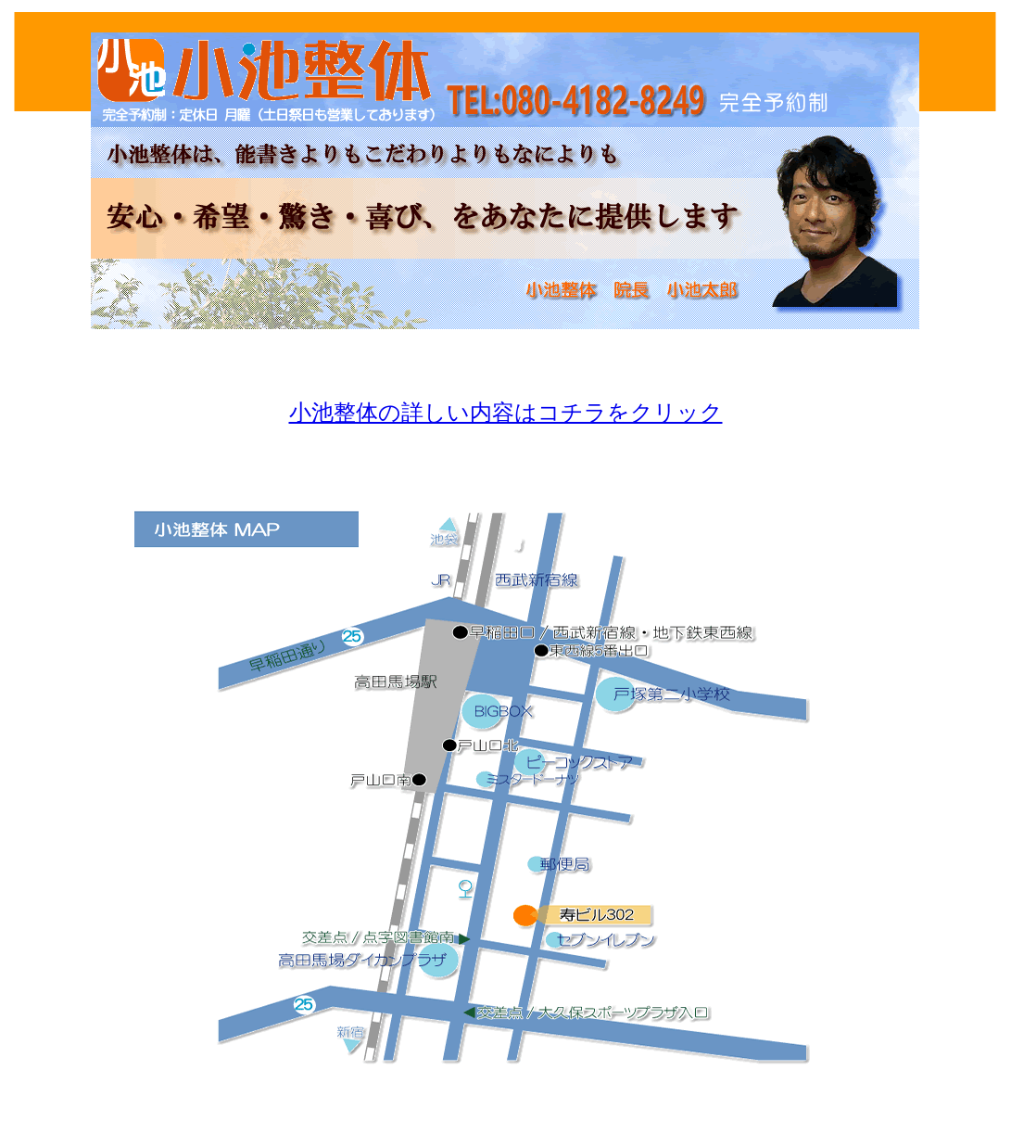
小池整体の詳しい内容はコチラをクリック (506, 413)
